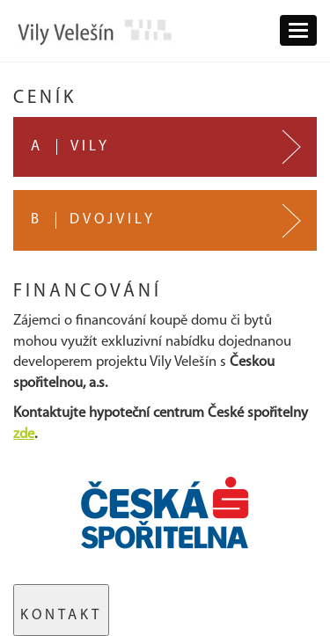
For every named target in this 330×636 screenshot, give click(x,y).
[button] (298, 30)
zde (23, 434)
